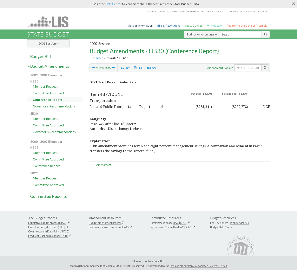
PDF (138, 68)
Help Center (113, 4)
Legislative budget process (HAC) (47, 222)
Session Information (140, 25)
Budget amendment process (105, 222)
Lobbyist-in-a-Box (154, 261)
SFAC (183, 222)
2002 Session (48, 43)
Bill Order (96, 58)
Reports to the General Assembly (246, 25)
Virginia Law (214, 25)
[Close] (293, 3)
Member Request (45, 86)
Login (265, 11)
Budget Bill (40, 56)
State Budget (193, 25)
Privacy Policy (215, 11)
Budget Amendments (202, 34)
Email (152, 68)
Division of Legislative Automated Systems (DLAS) (198, 266)
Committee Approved (48, 93)
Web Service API (239, 222)
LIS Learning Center (192, 11)
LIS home (231, 11)
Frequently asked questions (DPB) (48, 235)
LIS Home (136, 261)
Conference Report (47, 99)
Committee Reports (48, 196)
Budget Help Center (221, 227)
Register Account (249, 11)
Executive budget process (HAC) (46, 227)
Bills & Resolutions (168, 25)
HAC (176, 222)
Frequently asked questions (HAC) (109, 227)
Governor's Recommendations (54, 106)
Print (126, 68)
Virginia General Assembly (162, 11)
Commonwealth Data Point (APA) (47, 231)
